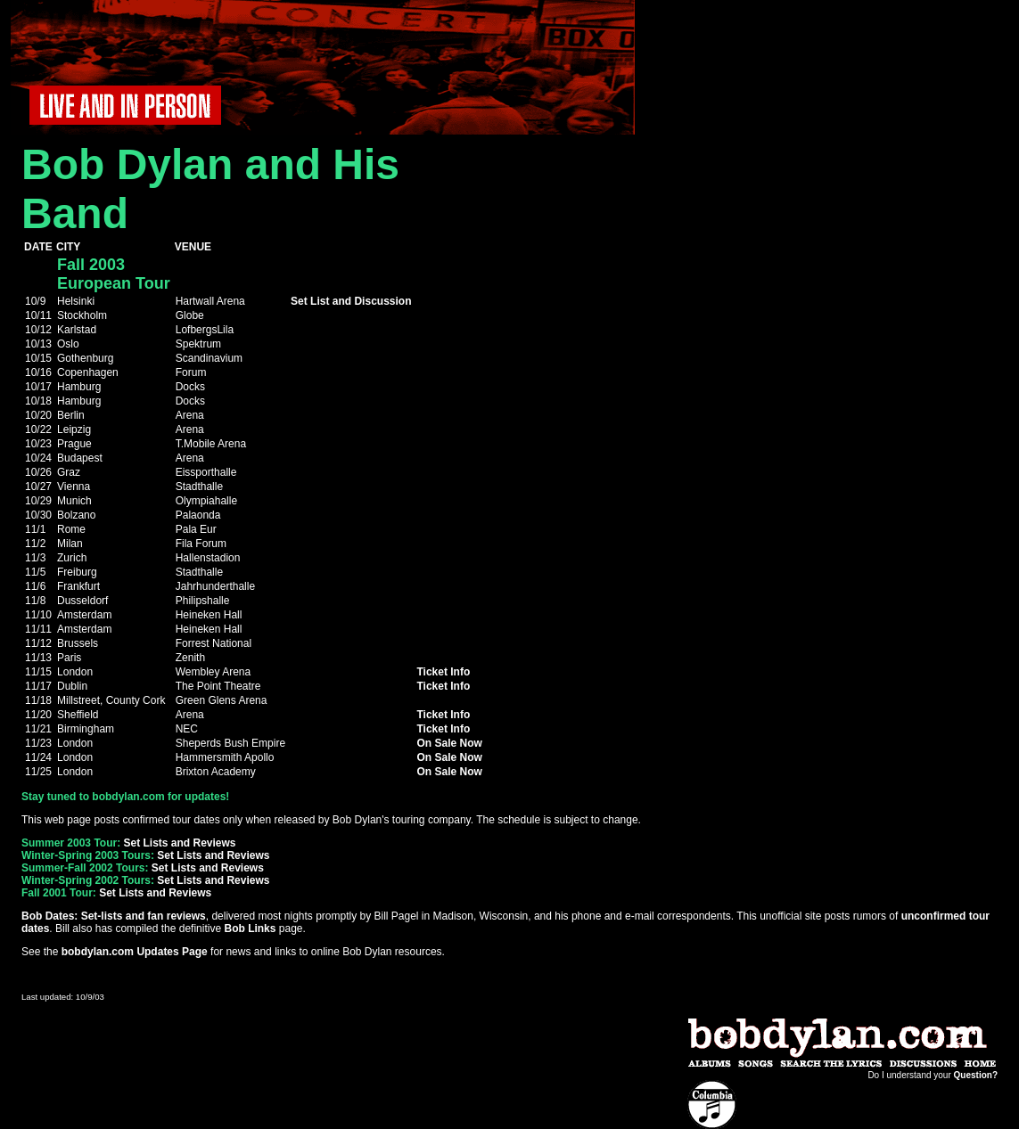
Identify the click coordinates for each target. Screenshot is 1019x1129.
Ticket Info (443, 672)
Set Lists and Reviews (179, 843)
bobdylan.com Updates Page (135, 951)
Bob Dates (47, 916)
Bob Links (249, 928)
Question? (976, 1075)
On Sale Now (448, 743)
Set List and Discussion (351, 301)
